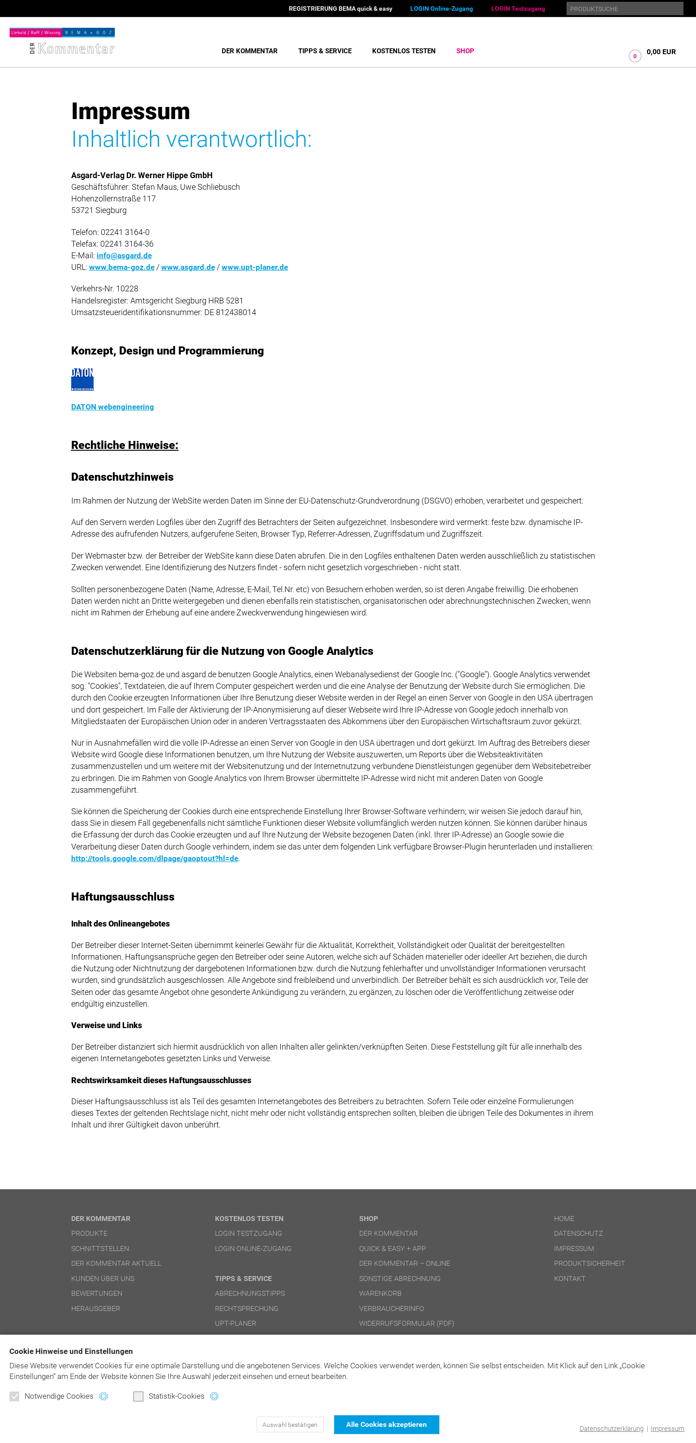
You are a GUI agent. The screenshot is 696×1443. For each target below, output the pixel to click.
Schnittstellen (100, 1248)
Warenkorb (380, 1293)
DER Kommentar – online (404, 1263)
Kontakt (570, 1278)
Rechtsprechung (247, 1308)
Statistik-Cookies (169, 1396)
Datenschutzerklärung (612, 1429)
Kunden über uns (102, 1278)
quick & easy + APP (392, 1248)
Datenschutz (578, 1233)
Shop (465, 51)
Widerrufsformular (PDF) (406, 1323)
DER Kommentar (250, 51)
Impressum (667, 1429)
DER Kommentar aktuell (116, 1263)
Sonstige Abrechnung (400, 1278)
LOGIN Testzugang (518, 8)
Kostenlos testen (404, 51)
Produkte (89, 1233)
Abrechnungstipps (250, 1293)
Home (564, 1218)
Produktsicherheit (589, 1263)
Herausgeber (95, 1308)
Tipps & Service (325, 51)
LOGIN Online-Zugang (441, 8)
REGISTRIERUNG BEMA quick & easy (340, 8)
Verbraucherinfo (391, 1308)
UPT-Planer (235, 1323)
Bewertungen (96, 1293)
